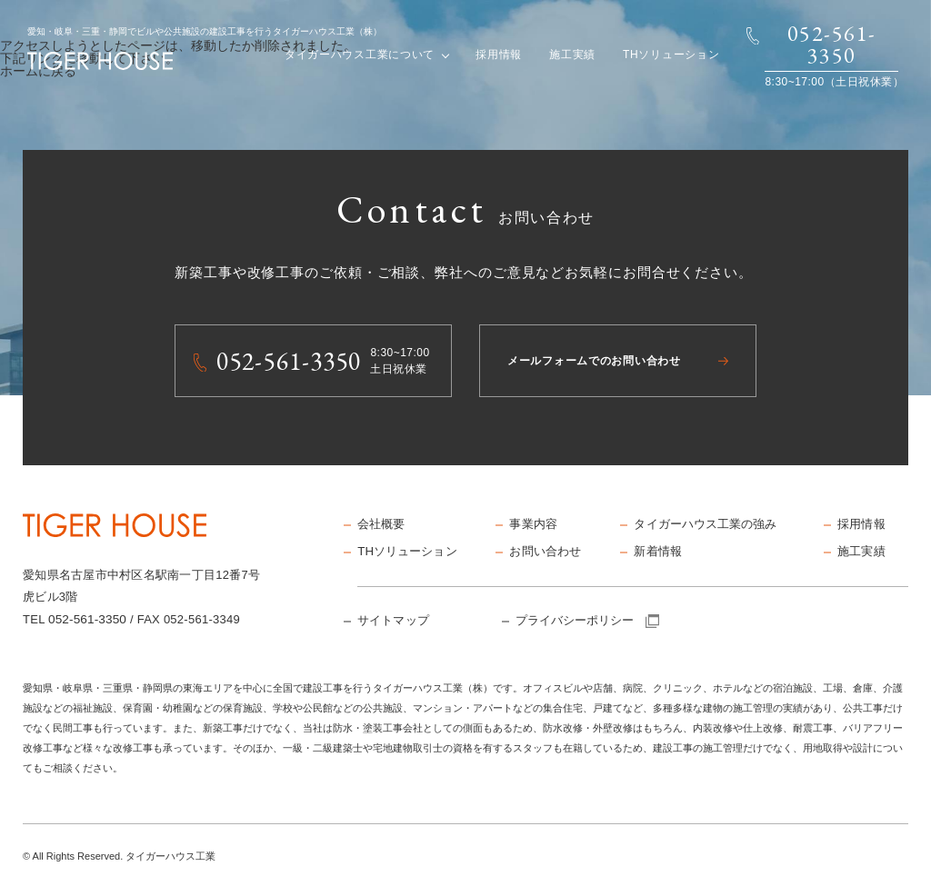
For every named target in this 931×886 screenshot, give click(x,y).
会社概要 (379, 523)
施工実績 (572, 54)
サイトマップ (390, 615)
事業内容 (531, 523)
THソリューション (671, 54)
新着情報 (656, 549)
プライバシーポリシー (583, 615)
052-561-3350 (86, 618)
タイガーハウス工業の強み (700, 523)
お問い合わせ (542, 549)
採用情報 (499, 54)
